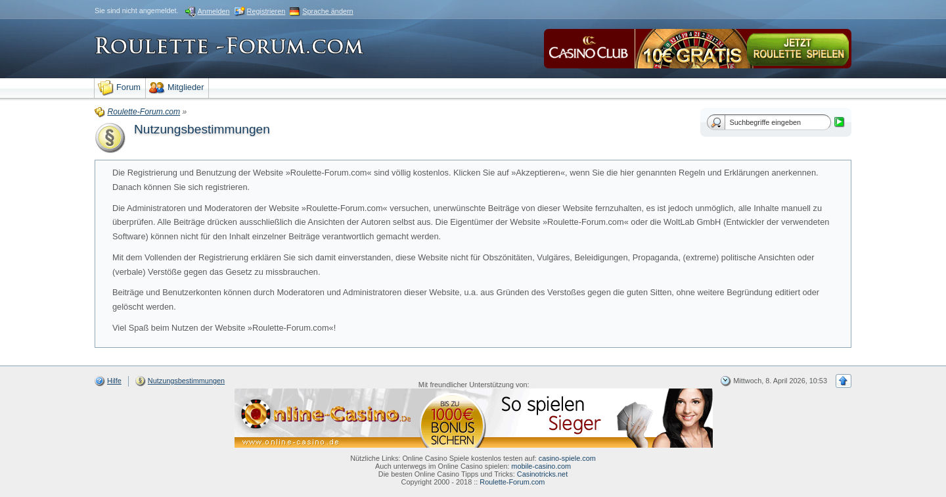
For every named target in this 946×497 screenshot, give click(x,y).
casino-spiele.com (567, 458)
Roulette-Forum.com (512, 482)
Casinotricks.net (542, 474)
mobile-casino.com (541, 466)
